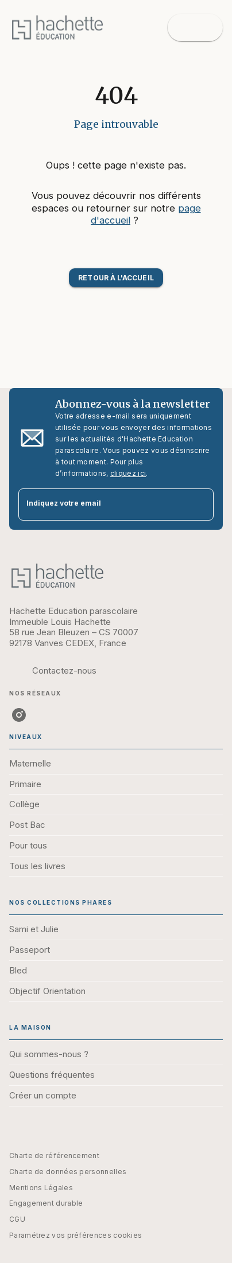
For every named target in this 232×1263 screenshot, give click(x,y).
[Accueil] (57, 27)
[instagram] (19, 715)
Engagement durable (46, 1203)
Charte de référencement (54, 1155)
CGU (17, 1219)
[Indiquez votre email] (101, 504)
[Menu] (195, 27)
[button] (116, 277)
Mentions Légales (41, 1187)
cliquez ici (128, 473)
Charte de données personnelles (67, 1171)
